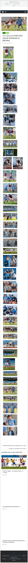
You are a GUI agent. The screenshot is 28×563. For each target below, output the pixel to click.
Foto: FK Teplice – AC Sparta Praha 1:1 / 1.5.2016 (13, 471)
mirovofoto (5, 43)
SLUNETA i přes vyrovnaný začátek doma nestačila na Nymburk (14, 541)
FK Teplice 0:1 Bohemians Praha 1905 (18, 448)
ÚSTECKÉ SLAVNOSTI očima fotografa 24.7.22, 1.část (13, 445)
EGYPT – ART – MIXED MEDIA (14, 3)
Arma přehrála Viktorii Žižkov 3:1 (11, 506)
